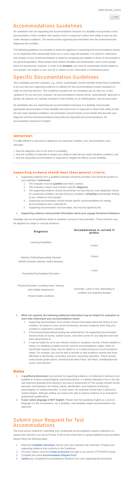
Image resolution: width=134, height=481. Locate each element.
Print (114, 17)
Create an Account (59, 452)
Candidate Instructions (43, 445)
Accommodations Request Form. (60, 455)
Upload (25, 458)
